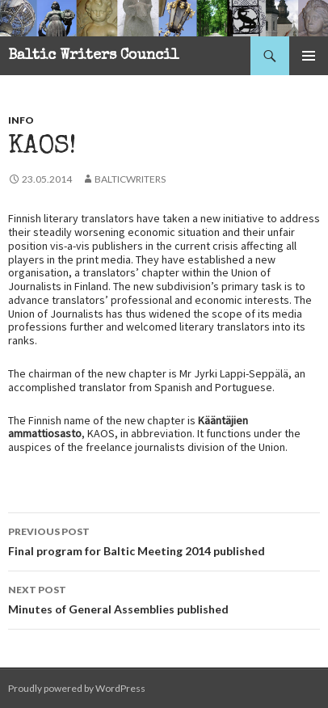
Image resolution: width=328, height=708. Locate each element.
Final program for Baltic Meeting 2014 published (164, 540)
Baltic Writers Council (93, 55)
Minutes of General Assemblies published (164, 598)
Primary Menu (308, 55)
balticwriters (130, 179)
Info (21, 120)
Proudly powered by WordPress (76, 688)
